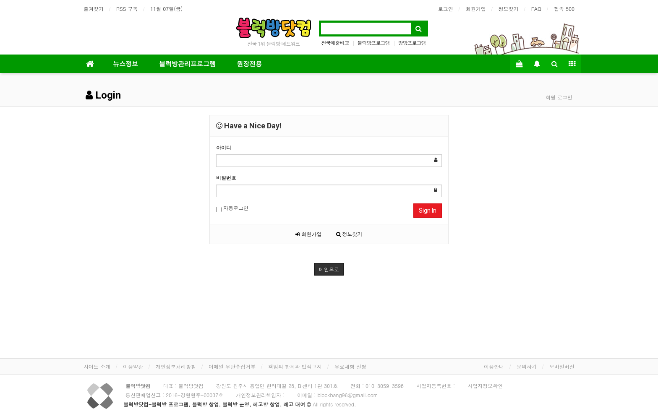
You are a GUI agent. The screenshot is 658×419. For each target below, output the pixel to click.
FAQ (536, 8)
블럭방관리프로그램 (187, 64)
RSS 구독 (127, 8)
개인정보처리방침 (176, 366)
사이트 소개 (97, 366)
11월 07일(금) (166, 8)
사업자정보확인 (485, 385)
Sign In (427, 210)
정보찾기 (509, 8)
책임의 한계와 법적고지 (295, 366)
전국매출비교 (335, 42)
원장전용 (249, 64)
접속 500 (564, 8)
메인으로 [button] (329, 269)
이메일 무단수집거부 (232, 366)
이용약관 (133, 366)
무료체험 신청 (350, 366)
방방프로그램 (412, 42)
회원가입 (476, 8)
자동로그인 (232, 208)
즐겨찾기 (94, 8)
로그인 (445, 8)
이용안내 (494, 366)
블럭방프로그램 (374, 42)
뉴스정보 (125, 64)
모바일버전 (561, 366)
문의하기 (527, 366)
